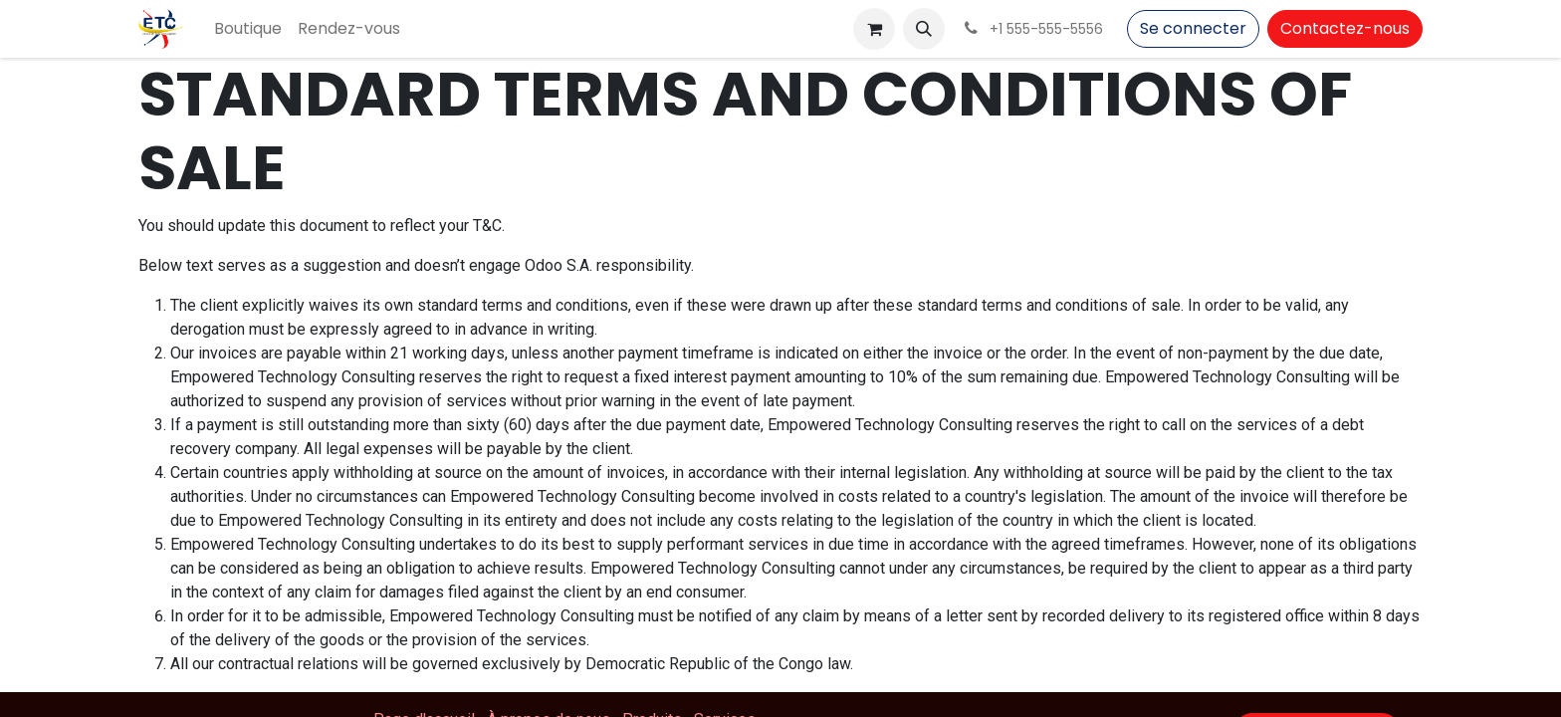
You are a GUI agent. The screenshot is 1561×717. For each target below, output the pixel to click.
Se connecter (1193, 28)
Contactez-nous (1345, 28)
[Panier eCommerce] (874, 29)
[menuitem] (248, 29)
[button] (924, 29)
